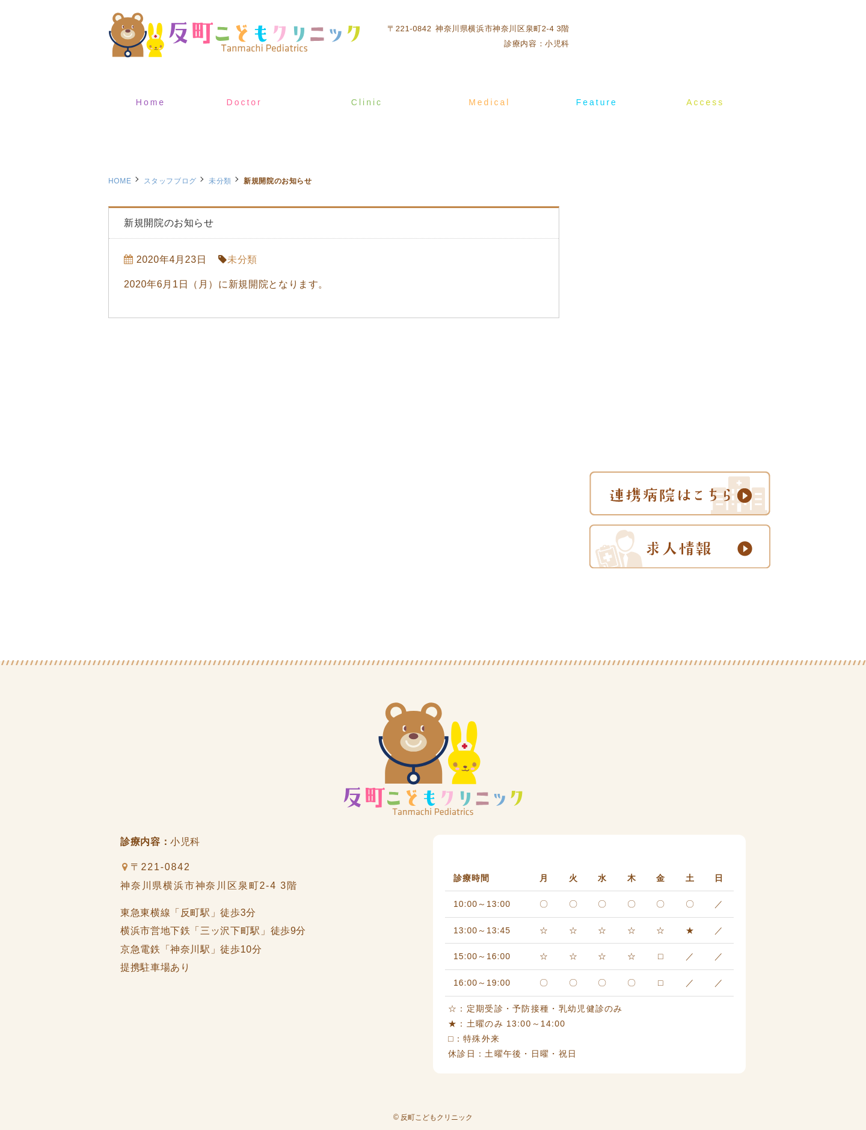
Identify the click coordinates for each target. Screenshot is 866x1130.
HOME (120, 181)
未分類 (220, 181)
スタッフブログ (170, 181)
